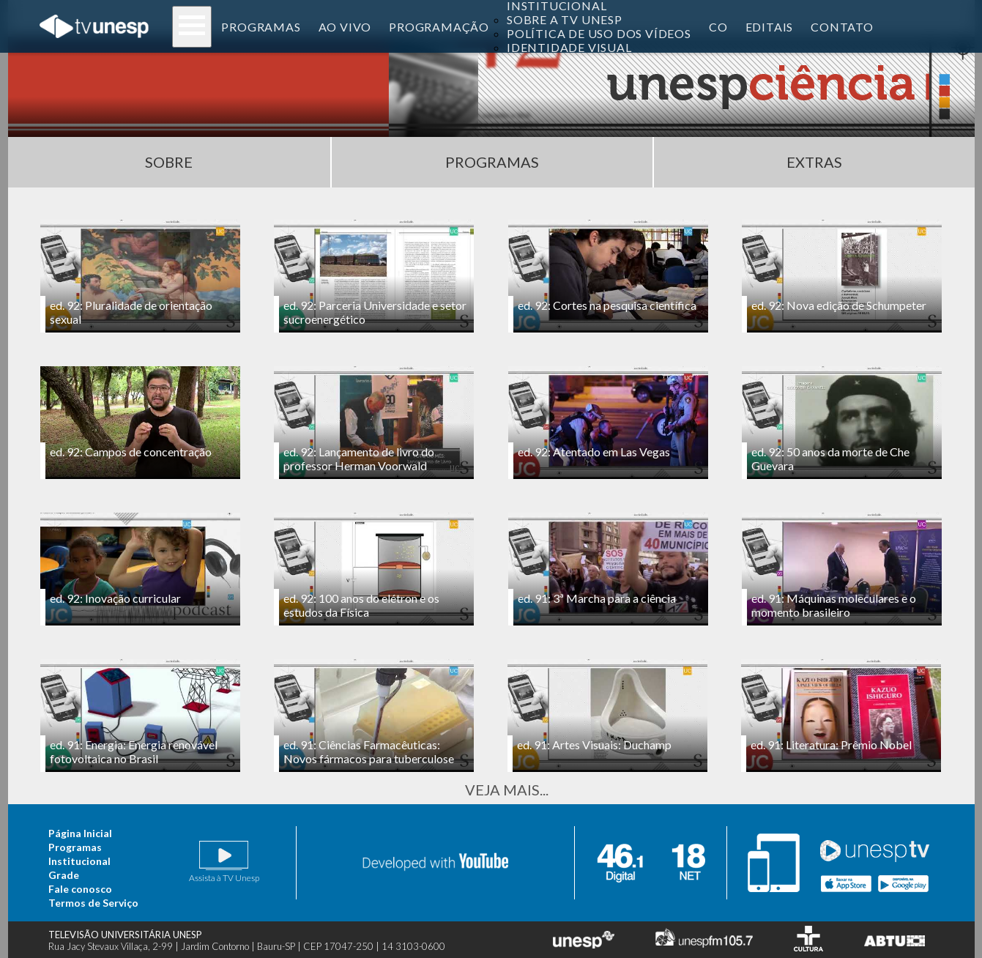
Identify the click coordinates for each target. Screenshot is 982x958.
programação (439, 27)
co (718, 27)
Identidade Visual (569, 47)
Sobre (169, 162)
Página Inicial (80, 833)
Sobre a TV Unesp (564, 19)
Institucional (79, 861)
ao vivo (345, 27)
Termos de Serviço (93, 902)
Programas (492, 162)
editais (769, 27)
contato (842, 27)
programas (260, 27)
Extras (814, 162)
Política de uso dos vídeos (599, 33)
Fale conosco (80, 889)
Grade (63, 875)
